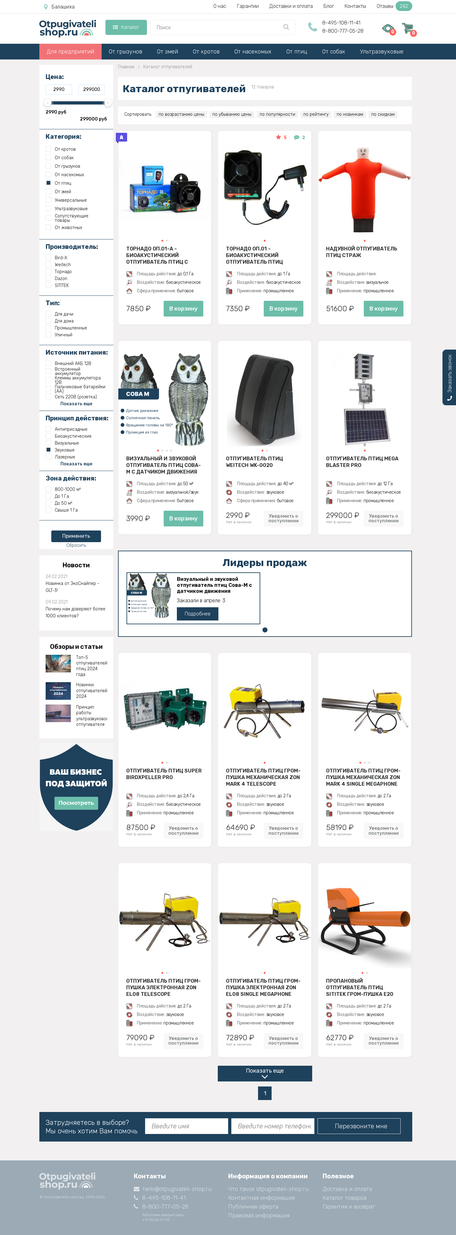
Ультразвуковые (381, 51)
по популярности (277, 114)
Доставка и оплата (347, 1189)
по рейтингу (316, 114)
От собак (333, 51)
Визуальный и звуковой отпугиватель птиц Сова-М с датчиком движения (163, 465)
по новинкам (350, 114)
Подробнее (198, 614)
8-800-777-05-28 (342, 31)
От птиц (296, 51)
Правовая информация (259, 1215)
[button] (162, 241)
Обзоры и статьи (76, 646)
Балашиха (59, 7)
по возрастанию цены (181, 114)
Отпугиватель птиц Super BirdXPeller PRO (164, 774)
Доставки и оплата (291, 6)
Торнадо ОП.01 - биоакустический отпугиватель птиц (254, 255)
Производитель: (72, 246)
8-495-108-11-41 (341, 23)
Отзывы (394, 6)
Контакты (355, 6)
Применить (76, 536)
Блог (329, 6)
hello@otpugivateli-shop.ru (172, 1189)
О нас (219, 6)
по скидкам (383, 114)
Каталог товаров (345, 1198)
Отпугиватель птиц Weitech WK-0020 (254, 462)
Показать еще (265, 1070)
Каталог (126, 27)
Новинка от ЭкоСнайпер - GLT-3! (72, 587)
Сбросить (76, 545)
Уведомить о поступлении (283, 519)
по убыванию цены (231, 114)
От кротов (206, 51)
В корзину (183, 308)
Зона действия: (71, 478)
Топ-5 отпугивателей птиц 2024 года (91, 666)
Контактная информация (261, 1198)
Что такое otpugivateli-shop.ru (268, 1189)
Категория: (64, 136)
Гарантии (248, 6)
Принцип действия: (77, 418)
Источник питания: (77, 352)
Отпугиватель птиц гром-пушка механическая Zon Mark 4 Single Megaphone (363, 777)
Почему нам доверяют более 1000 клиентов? (75, 612)
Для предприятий (70, 51)
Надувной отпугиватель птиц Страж (361, 252)
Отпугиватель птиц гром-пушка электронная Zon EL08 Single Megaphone (263, 987)
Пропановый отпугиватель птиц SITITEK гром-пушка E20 (359, 987)
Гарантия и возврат (349, 1207)
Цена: (55, 76)
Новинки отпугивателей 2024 (91, 690)
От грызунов (125, 51)
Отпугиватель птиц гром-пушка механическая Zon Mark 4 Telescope (263, 777)
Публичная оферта (253, 1207)
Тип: (53, 303)
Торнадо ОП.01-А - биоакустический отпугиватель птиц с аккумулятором (157, 255)
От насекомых (252, 51)
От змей (167, 51)
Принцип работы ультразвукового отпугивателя (91, 716)
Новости (76, 565)
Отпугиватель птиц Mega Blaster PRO (362, 462)
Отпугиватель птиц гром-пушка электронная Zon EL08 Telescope (163, 987)
